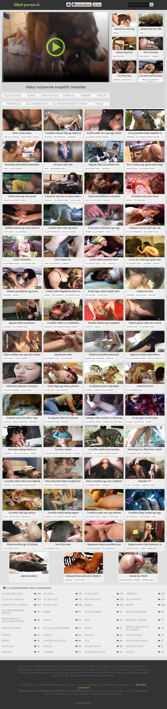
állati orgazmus (93, 548)
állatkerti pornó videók (69, 103)
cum (141, 33)
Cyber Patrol (83, 687)
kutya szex (26, 137)
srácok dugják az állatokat (58, 453)
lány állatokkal (11, 137)
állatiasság (12, 95)
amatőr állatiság (55, 640)
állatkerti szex (37, 103)
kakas (36, 137)
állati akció (66, 358)
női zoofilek (60, 137)
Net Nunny (141, 684)
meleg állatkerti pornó (150, 80)
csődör (85, 95)
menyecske (144, 56)
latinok (116, 80)
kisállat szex (148, 485)
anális (98, 327)
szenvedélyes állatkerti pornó (13, 620)
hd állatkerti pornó (136, 358)
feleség (152, 295)
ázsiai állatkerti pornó (14, 200)
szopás (106, 200)
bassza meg (50, 605)
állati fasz (102, 295)
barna (16, 295)
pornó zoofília (61, 485)
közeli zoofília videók (129, 580)
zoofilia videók (69, 232)
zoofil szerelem (148, 548)
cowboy (155, 56)
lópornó (71, 137)
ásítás (129, 200)
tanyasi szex (50, 95)
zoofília (69, 95)
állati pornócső (52, 232)
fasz (46, 168)
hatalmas (126, 80)
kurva (31, 95)
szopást (7, 453)
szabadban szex (57, 168)
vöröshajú (13, 103)
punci (99, 103)
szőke (116, 33)
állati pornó (16, 168)
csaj (5, 168)
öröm (5, 640)
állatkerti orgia (11, 263)
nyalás (102, 95)
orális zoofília (154, 358)
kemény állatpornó (94, 232)
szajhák (136, 485)
